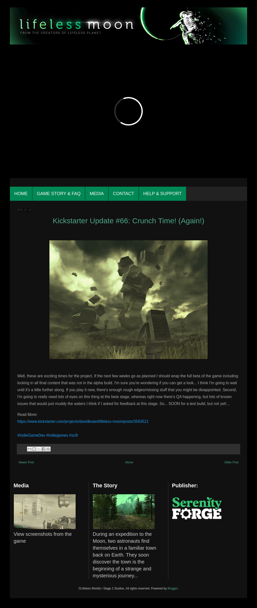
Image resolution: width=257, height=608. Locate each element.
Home (21, 193)
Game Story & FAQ (59, 193)
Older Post (231, 462)
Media (97, 193)
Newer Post (26, 462)
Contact (123, 193)
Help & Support (162, 193)
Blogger (173, 588)
